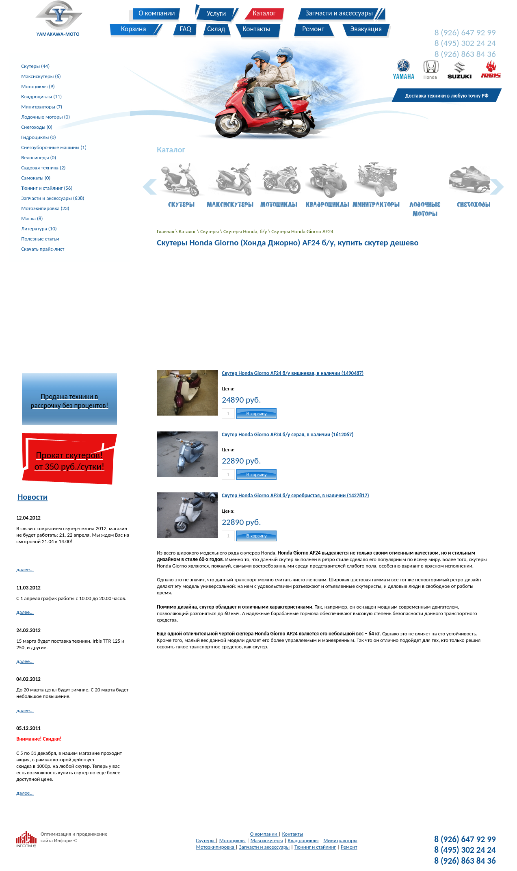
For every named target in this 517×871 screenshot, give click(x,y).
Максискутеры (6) (41, 76)
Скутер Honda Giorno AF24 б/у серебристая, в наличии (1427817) (295, 495)
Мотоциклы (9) (37, 86)
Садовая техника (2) (43, 168)
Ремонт (349, 847)
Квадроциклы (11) (41, 96)
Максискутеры (267, 840)
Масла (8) (32, 218)
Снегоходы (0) (36, 127)
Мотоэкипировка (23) (45, 208)
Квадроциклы (303, 840)
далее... (25, 569)
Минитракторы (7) (41, 107)
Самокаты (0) (35, 178)
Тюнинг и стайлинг (315, 847)
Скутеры (210, 231)
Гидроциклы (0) (38, 137)
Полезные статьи (40, 239)
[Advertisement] (70, 313)
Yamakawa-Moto (63, 20)
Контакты (292, 834)
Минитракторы (340, 840)
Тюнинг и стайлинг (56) (46, 188)
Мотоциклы (232, 840)
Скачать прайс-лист (42, 249)
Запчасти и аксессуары (264, 847)
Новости (32, 497)
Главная (166, 231)
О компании (264, 834)
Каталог (188, 231)
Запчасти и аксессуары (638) (52, 198)
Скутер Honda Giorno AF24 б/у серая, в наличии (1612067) (287, 434)
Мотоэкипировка (216, 847)
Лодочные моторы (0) (45, 117)
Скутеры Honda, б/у (245, 231)
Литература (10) (38, 228)
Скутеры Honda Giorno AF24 (302, 231)
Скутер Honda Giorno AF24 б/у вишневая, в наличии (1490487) (292, 373)
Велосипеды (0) (38, 157)
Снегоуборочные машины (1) (53, 147)
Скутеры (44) (35, 66)
